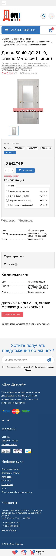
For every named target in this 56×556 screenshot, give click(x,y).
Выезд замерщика (10, 469)
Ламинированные (9, 65)
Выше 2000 (38, 65)
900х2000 (19, 148)
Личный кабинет (9, 444)
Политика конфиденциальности (16, 492)
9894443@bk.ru (8, 530)
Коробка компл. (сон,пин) (20, 200)
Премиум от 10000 (23, 68)
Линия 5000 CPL (19, 63)
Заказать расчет (11, 176)
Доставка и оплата (10, 473)
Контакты (5, 480)
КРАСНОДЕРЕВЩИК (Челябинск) (16, 70)
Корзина (5, 437)
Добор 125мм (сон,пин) (19, 191)
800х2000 (33, 148)
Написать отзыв (12, 314)
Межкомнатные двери (37, 63)
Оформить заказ (9, 441)
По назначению (25, 65)
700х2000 (46, 148)
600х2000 (10, 152)
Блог (3, 488)
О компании (7, 484)
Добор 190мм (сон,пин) (19, 196)
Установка (6, 477)
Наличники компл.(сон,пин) (21, 205)
